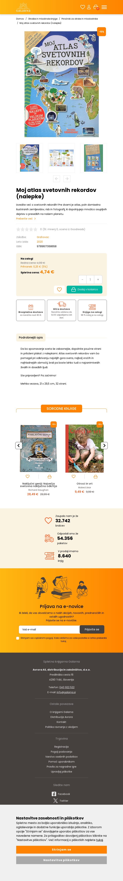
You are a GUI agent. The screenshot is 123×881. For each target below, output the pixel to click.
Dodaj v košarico (84, 289)
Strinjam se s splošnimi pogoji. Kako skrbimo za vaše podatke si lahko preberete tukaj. (64, 639)
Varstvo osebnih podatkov (61, 756)
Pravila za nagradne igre (61, 766)
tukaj (99, 840)
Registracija (61, 746)
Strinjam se (61, 850)
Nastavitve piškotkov (61, 860)
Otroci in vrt (84, 483)
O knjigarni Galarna (61, 711)
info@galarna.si (66, 692)
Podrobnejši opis (30, 337)
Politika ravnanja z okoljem (61, 726)
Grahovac (43, 237)
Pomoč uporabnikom (62, 761)
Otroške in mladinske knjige (42, 18)
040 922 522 (66, 687)
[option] (29, 158)
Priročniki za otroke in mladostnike (80, 18)
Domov (20, 18)
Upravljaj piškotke (61, 771)
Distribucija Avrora (61, 716)
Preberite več (24, 218)
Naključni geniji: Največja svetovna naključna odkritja (38, 484)
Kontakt (61, 721)
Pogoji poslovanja (61, 751)
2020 (40, 242)
